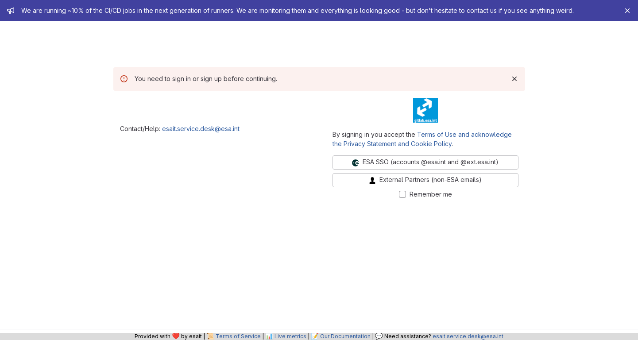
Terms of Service (238, 336)
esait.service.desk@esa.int (201, 128)
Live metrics (290, 336)
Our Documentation (345, 336)
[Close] (627, 10)
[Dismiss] (514, 78)
